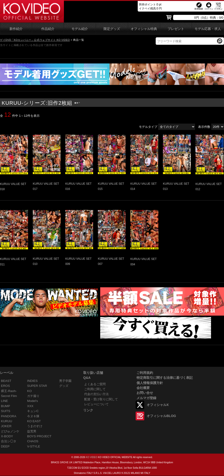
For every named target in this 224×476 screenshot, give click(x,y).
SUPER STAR (37, 386)
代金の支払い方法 (96, 394)
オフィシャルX (158, 405)
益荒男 (31, 431)
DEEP (5, 446)
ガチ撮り (33, 396)
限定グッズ (112, 29)
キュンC (33, 411)
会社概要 (143, 388)
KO (29, 391)
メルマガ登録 (146, 398)
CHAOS (32, 441)
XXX (30, 406)
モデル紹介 (79, 29)
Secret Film (9, 396)
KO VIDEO (91, 457)
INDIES (32, 381)
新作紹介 (16, 29)
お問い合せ (145, 393)
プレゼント (176, 29)
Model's (32, 401)
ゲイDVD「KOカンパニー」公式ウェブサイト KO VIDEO (35, 39)
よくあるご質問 (95, 384)
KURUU (6, 421)
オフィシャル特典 (144, 29)
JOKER (6, 426)
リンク (88, 410)
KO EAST (34, 421)
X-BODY (7, 436)
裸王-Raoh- (9, 391)
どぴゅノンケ (10, 431)
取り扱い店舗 (93, 373)
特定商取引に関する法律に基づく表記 (165, 378)
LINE (4, 401)
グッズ (63, 386)
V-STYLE (33, 446)
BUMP (5, 406)
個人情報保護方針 (150, 383)
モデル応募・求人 (208, 29)
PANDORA (8, 416)
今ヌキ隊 (33, 416)
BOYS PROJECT (39, 436)
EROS (5, 386)
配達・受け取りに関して (101, 399)
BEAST (6, 381)
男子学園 (65, 381)
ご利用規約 (145, 373)
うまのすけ (34, 426)
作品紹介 (47, 29)
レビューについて (96, 404)
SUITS (5, 411)
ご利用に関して (95, 389)
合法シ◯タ (8, 441)
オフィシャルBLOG (161, 416)
